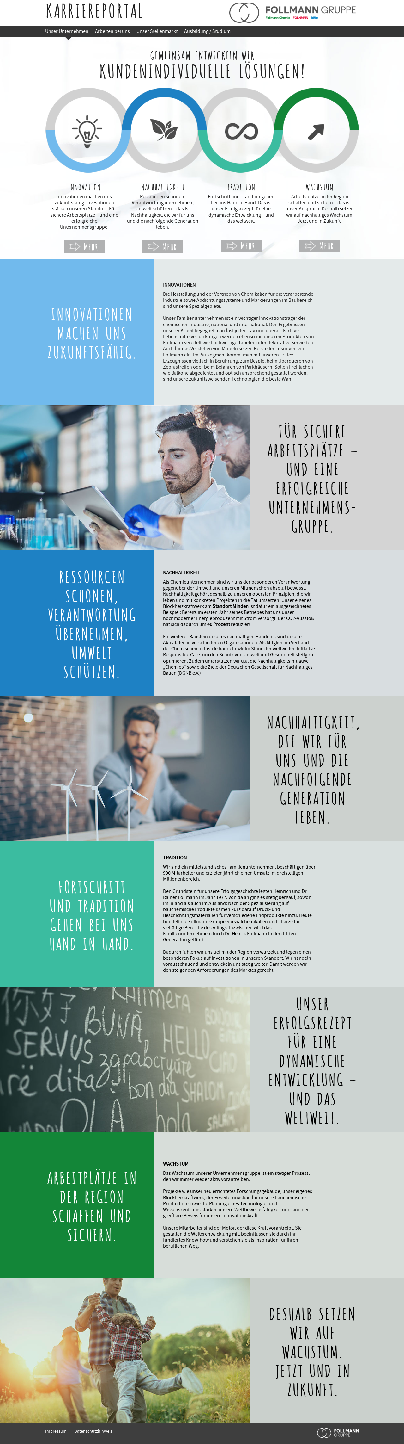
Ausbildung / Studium (207, 31)
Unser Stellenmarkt (157, 31)
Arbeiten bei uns (112, 31)
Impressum (56, 1431)
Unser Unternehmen (66, 31)
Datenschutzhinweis (93, 1431)
